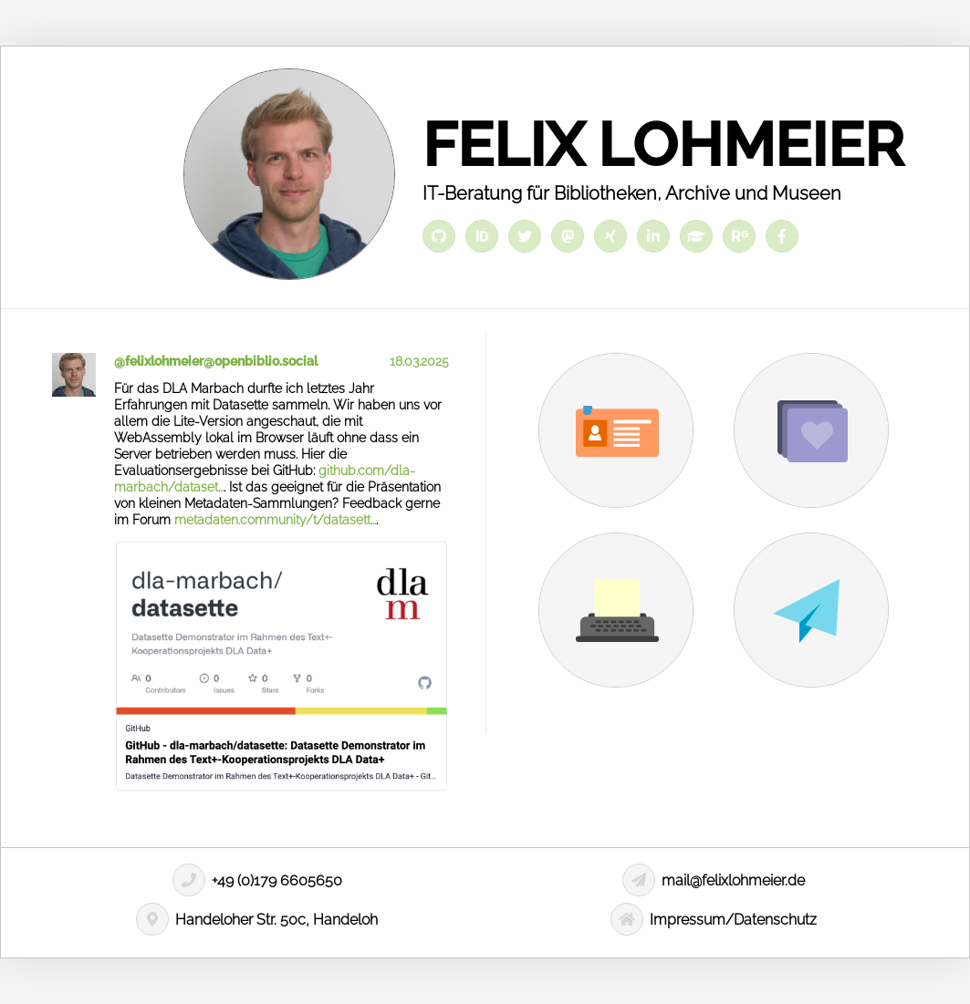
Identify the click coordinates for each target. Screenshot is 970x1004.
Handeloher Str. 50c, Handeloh (257, 919)
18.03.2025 (419, 361)
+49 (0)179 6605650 (257, 880)
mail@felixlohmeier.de (713, 880)
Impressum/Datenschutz (713, 919)
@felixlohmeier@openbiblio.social (216, 361)
